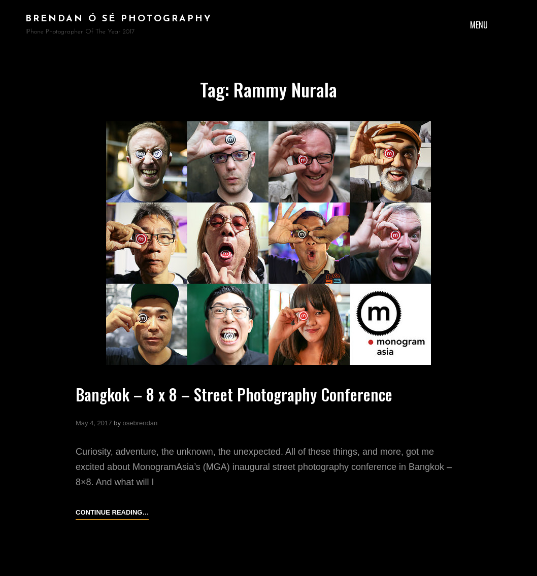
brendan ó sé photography (118, 19)
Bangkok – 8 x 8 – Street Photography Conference (236, 394)
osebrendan (140, 423)
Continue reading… (112, 512)
